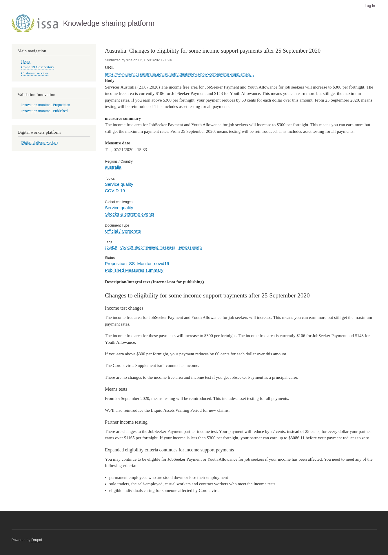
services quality (190, 247)
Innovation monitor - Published (44, 111)
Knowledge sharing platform (108, 23)
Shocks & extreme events (129, 214)
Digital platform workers (39, 142)
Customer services (34, 73)
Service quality (119, 184)
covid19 (111, 247)
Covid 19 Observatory (37, 67)
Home (25, 61)
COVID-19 (115, 190)
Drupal (36, 540)
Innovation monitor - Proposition (45, 105)
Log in (370, 5)
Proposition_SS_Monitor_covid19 (137, 263)
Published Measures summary (134, 270)
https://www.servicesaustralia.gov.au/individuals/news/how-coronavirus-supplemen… (179, 74)
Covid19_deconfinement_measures (147, 247)
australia (113, 167)
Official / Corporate (123, 231)
